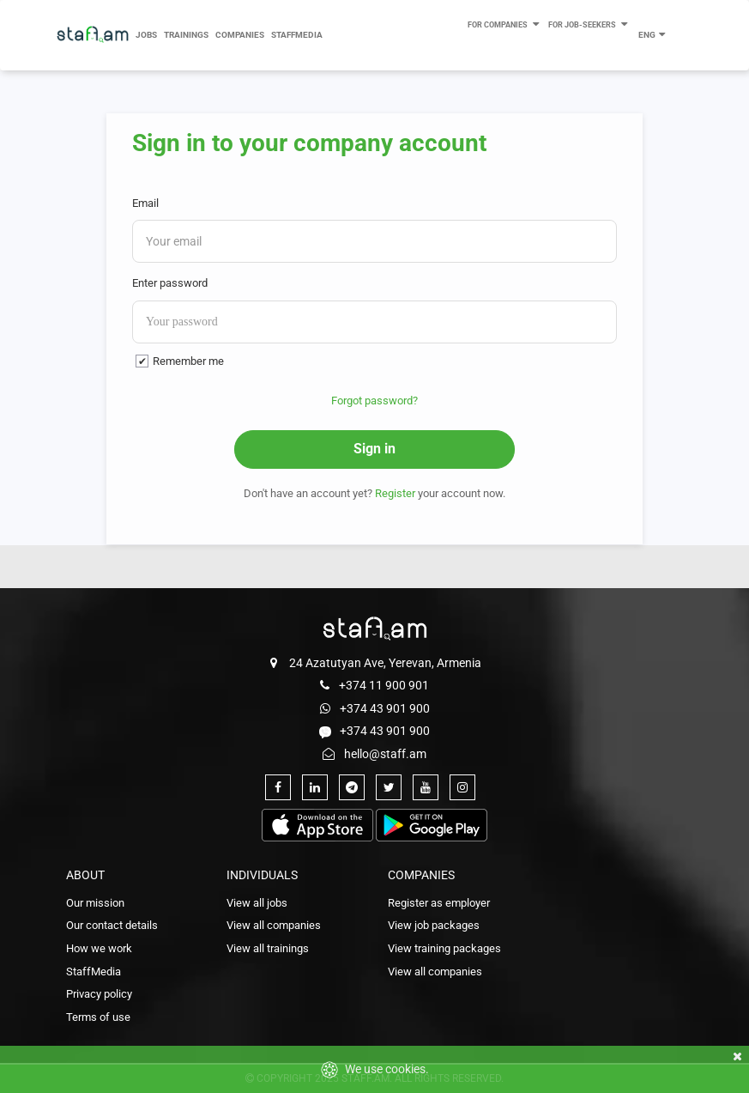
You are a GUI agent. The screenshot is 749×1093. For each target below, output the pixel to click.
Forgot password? (374, 400)
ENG (652, 33)
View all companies (274, 925)
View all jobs (257, 902)
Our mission (95, 902)
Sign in (374, 448)
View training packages (444, 948)
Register (395, 493)
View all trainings (268, 948)
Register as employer (439, 902)
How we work (99, 948)
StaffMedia (297, 34)
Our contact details (112, 925)
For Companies (504, 22)
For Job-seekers (589, 22)
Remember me (188, 361)
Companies (239, 34)
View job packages (434, 925)
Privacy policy (99, 993)
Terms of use (98, 1017)
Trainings (186, 34)
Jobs (146, 34)
